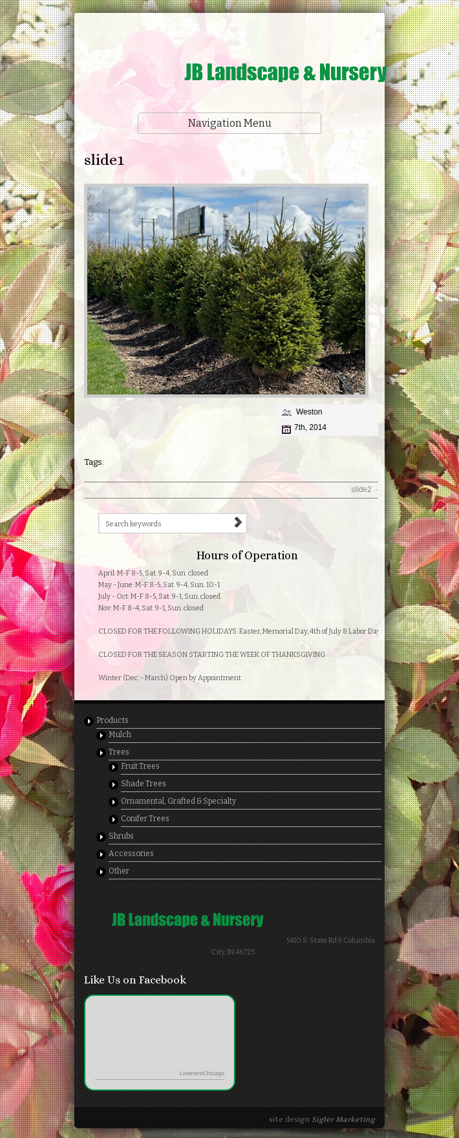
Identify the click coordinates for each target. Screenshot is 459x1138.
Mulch (120, 734)
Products (112, 720)
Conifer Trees (145, 818)
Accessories (131, 853)
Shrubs (121, 836)
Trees (119, 752)
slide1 (104, 160)
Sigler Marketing (343, 1119)
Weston (309, 411)
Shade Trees (143, 783)
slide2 (366, 489)
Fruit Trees (140, 766)
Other (119, 870)
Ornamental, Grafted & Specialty (178, 801)
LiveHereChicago (202, 1073)
